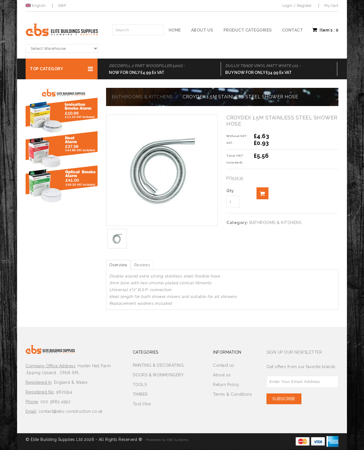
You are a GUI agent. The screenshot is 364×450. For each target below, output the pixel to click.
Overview (120, 265)
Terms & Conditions (232, 394)
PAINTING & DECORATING (158, 365)
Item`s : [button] (325, 29)
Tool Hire (142, 404)
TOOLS (140, 385)
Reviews (146, 265)
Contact (292, 30)
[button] (61, 69)
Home (175, 30)
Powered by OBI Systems (167, 440)
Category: (237, 222)
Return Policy (226, 385)
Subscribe (283, 399)
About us (202, 30)
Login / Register (297, 5)
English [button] (36, 5)
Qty (230, 190)
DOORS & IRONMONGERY (158, 375)
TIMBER (140, 394)
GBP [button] (62, 5)
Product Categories (248, 30)
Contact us (223, 365)
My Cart (331, 5)
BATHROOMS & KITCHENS (142, 96)
